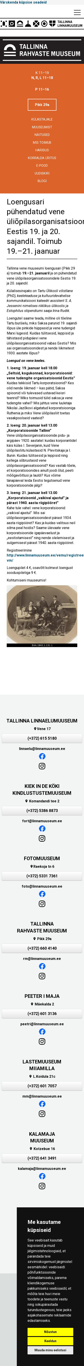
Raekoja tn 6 (42, 866)
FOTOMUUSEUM (42, 858)
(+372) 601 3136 (42, 1013)
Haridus (42, 150)
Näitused (42, 135)
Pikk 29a (42, 105)
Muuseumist (42, 127)
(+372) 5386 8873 (42, 810)
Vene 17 (42, 729)
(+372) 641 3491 (42, 1158)
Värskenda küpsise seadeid (23, 2)
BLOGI (42, 181)
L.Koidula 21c (42, 1076)
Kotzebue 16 (42, 1149)
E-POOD (42, 166)
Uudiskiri (42, 173)
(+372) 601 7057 (42, 1086)
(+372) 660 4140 (42, 948)
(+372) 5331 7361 (42, 876)
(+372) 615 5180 (42, 738)
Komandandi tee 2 (42, 801)
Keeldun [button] (50, 1341)
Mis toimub (42, 143)
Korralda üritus (42, 158)
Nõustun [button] (50, 1332)
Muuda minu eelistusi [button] (50, 1350)
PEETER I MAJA (42, 996)
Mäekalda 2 (42, 1004)
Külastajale (42, 119)
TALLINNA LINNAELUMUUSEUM (42, 721)
